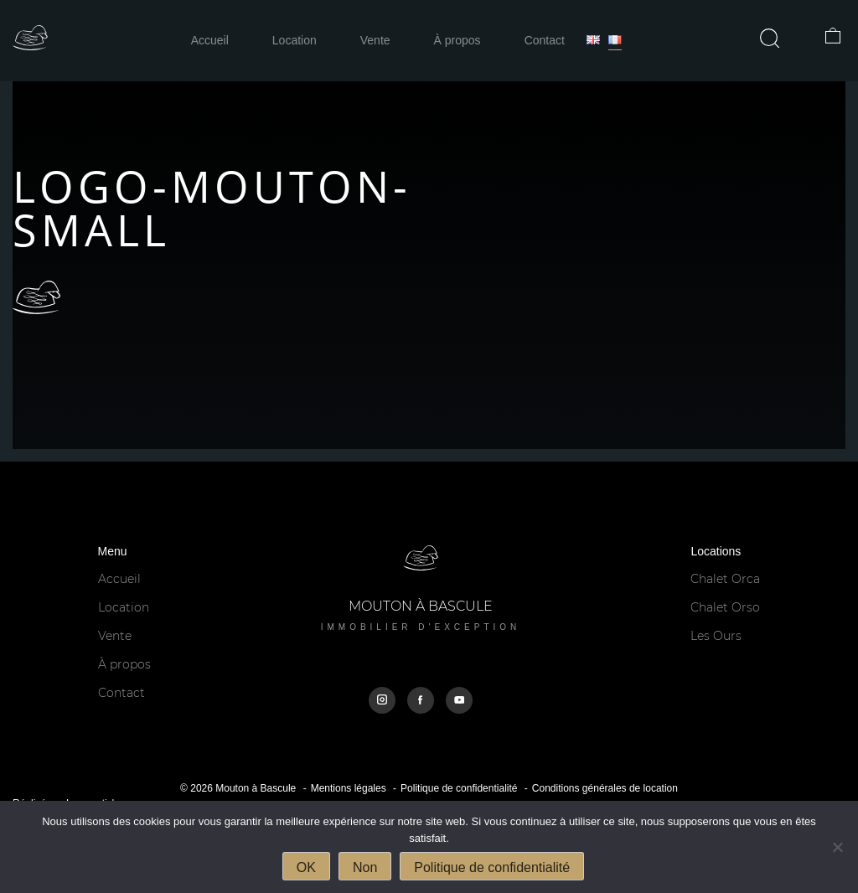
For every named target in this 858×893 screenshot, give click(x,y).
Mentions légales (348, 788)
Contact (545, 40)
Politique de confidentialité (459, 788)
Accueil (210, 40)
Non (365, 867)
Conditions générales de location (605, 788)
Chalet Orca (725, 578)
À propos (457, 40)
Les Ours (716, 635)
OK (306, 867)
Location (294, 40)
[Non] (837, 847)
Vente (375, 40)
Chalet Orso (725, 607)
